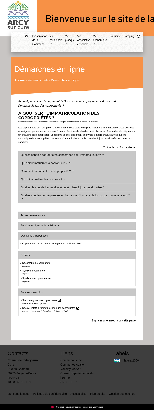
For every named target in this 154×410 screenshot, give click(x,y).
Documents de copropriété (81, 101)
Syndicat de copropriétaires (36, 278)
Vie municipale (38, 80)
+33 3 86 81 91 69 (19, 382)
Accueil (19, 80)
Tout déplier (128, 147)
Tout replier (111, 147)
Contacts (18, 353)
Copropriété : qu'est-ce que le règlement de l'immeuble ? (52, 243)
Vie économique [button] (100, 38)
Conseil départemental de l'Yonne (77, 375)
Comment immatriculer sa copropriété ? (46, 171)
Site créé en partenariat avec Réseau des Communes (77, 407)
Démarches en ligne (65, 80)
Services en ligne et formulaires (39, 225)
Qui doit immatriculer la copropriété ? (44, 163)
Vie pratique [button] (70, 38)
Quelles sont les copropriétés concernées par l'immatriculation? (61, 154)
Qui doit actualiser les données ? (42, 179)
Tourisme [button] (115, 36)
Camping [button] (128, 36)
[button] (26, 36)
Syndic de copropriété (34, 270)
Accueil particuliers (30, 101)
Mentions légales (18, 393)
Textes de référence (32, 215)
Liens (66, 353)
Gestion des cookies (122, 393)
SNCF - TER (68, 382)
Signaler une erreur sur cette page (114, 320)
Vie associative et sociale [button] (83, 40)
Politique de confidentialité (50, 393)
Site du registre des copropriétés (41, 300)
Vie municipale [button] (56, 38)
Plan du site (97, 393)
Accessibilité (78, 393)
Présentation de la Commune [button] (39, 40)
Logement (54, 101)
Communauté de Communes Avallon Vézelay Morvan (72, 365)
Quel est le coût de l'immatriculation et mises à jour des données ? (63, 187)
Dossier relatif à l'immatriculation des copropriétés (51, 308)
